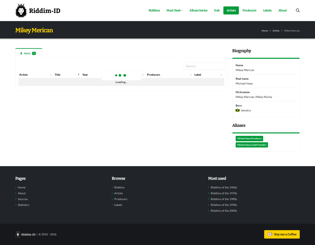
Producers (249, 10)
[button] (51, 75)
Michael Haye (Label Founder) (251, 145)
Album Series (198, 10)
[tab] (28, 53)
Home (265, 30)
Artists (231, 10)
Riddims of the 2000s (224, 210)
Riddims (154, 10)
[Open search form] (298, 10)
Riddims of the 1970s (224, 193)
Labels (267, 10)
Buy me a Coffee (282, 234)
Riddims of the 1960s (224, 187)
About (282, 10)
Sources (23, 199)
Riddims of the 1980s (224, 199)
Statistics (23, 204)
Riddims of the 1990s (224, 204)
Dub (217, 10)
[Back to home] (37, 10)
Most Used (173, 10)
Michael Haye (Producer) (249, 138)
